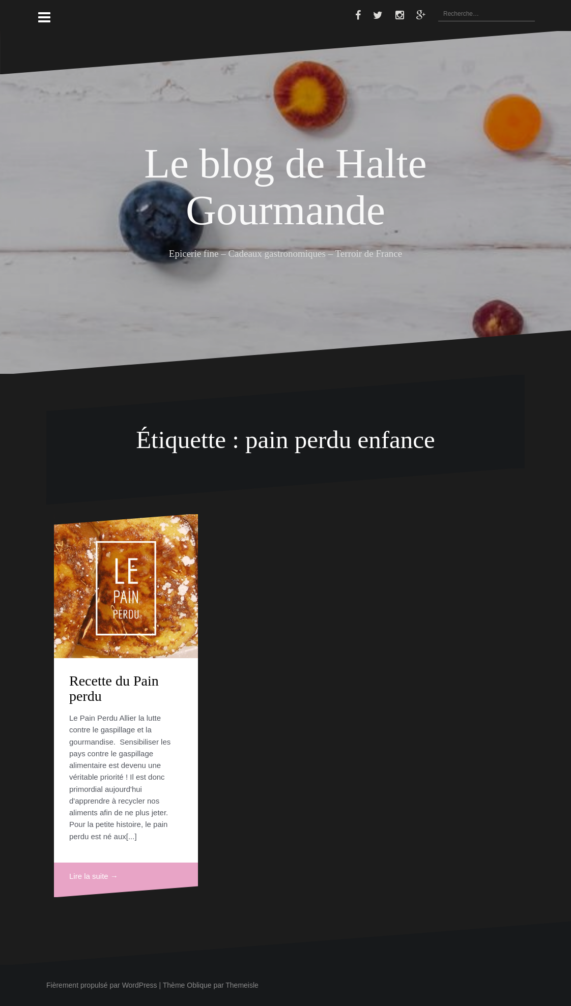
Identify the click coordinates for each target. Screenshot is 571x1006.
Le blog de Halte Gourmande (285, 186)
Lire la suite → (93, 876)
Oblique (199, 985)
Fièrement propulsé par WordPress (101, 985)
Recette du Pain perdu (114, 688)
